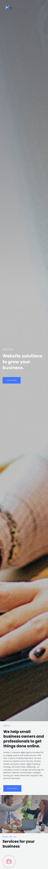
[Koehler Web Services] (9, 7)
